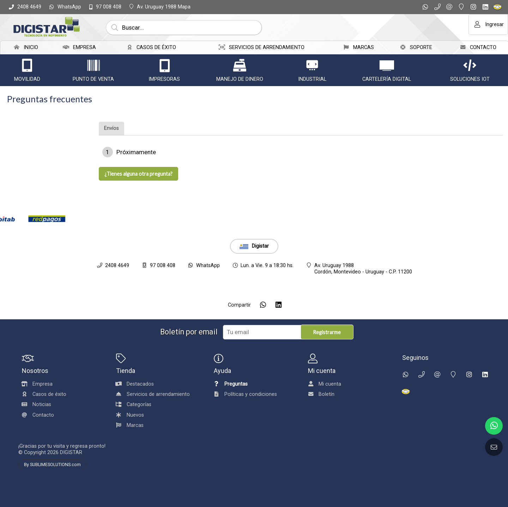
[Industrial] (312, 65)
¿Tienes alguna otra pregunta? (138, 174)
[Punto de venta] (93, 65)
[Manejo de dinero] (239, 65)
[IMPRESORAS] (164, 65)
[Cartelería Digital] (386, 65)
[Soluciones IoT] (469, 65)
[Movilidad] (27, 65)
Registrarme (327, 332)
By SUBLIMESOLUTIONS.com (52, 464)
